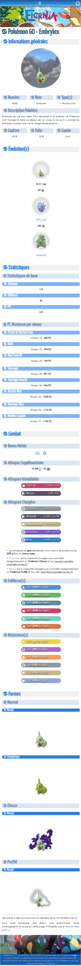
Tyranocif (41, 255)
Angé (73, 955)
